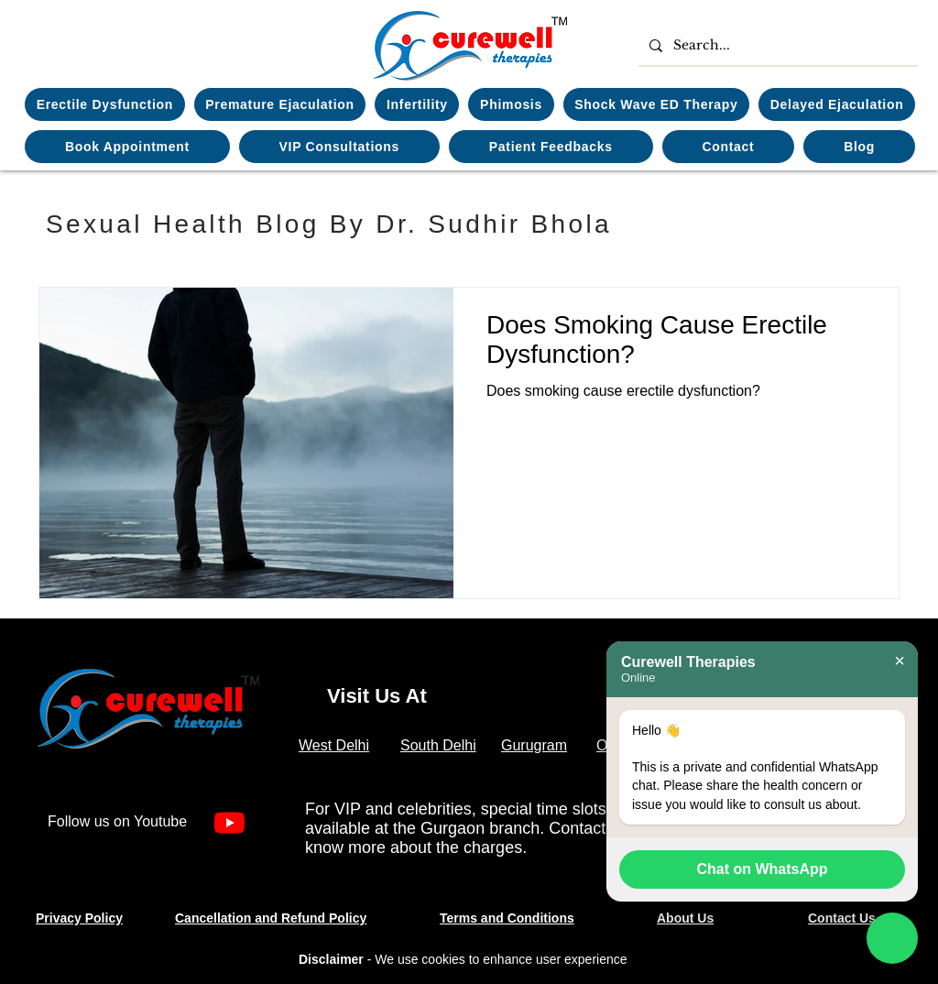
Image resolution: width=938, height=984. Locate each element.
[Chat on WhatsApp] (892, 939)
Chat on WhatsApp (761, 869)
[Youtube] (229, 822)
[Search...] (776, 45)
